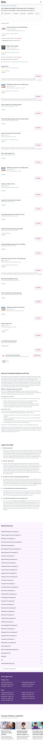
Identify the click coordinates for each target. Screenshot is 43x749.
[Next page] (8, 361)
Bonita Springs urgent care (28, 682)
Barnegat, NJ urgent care (7, 696)
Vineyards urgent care (27, 686)
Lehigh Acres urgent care (28, 684)
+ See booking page (18, 38)
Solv (2, 5)
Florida (10, 5)
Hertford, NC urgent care (28, 696)
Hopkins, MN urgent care (28, 692)
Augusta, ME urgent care (7, 692)
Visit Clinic (38, 76)
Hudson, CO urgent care (28, 694)
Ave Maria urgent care (6, 682)
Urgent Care (6, 5)
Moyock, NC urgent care (7, 698)
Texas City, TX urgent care (7, 694)
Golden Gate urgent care (7, 684)
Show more (39, 80)
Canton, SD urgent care (7, 700)
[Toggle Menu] (40, 2)
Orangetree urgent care (7, 686)
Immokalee (14, 5)
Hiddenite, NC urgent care (28, 698)
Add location (37, 355)
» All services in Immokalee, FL (9, 668)
